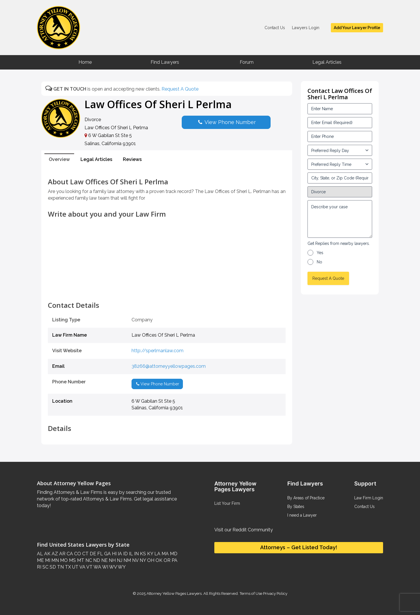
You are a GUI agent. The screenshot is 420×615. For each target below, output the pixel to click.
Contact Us (275, 27)
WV (112, 567)
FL (99, 553)
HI (114, 553)
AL (40, 553)
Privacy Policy (274, 593)
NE (104, 560)
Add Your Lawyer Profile (357, 27)
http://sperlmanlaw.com (157, 350)
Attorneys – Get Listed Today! (298, 547)
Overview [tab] (59, 159)
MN (54, 560)
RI (39, 567)
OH (150, 560)
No (319, 262)
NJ (119, 560)
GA (107, 553)
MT (80, 560)
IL (130, 553)
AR (61, 553)
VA (81, 567)
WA (97, 567)
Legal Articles (327, 62)
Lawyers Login (305, 27)
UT (74, 567)
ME (40, 560)
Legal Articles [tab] (96, 159)
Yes (320, 252)
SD (52, 567)
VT (89, 567)
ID (125, 553)
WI (104, 567)
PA (173, 560)
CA (69, 553)
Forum (247, 62)
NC (88, 560)
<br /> (167, 288)
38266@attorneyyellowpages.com (169, 366)
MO (63, 560)
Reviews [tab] (132, 159)
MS (72, 560)
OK (158, 560)
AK (46, 553)
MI (47, 560)
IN (136, 553)
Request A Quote (180, 89)
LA (156, 553)
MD (173, 553)
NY (142, 560)
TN (60, 567)
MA (164, 553)
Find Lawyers (165, 62)
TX (67, 567)
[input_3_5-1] (340, 150)
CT (85, 553)
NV (134, 560)
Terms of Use (250, 593)
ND (96, 560)
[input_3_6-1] (340, 164)
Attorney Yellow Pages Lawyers (174, 593)
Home (85, 62)
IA (119, 553)
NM (126, 560)
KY (149, 553)
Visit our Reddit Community (243, 529)
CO (77, 553)
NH (112, 560)
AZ (54, 553)
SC (44, 567)
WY (121, 567)
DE (92, 553)
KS (142, 553)
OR (166, 560)
